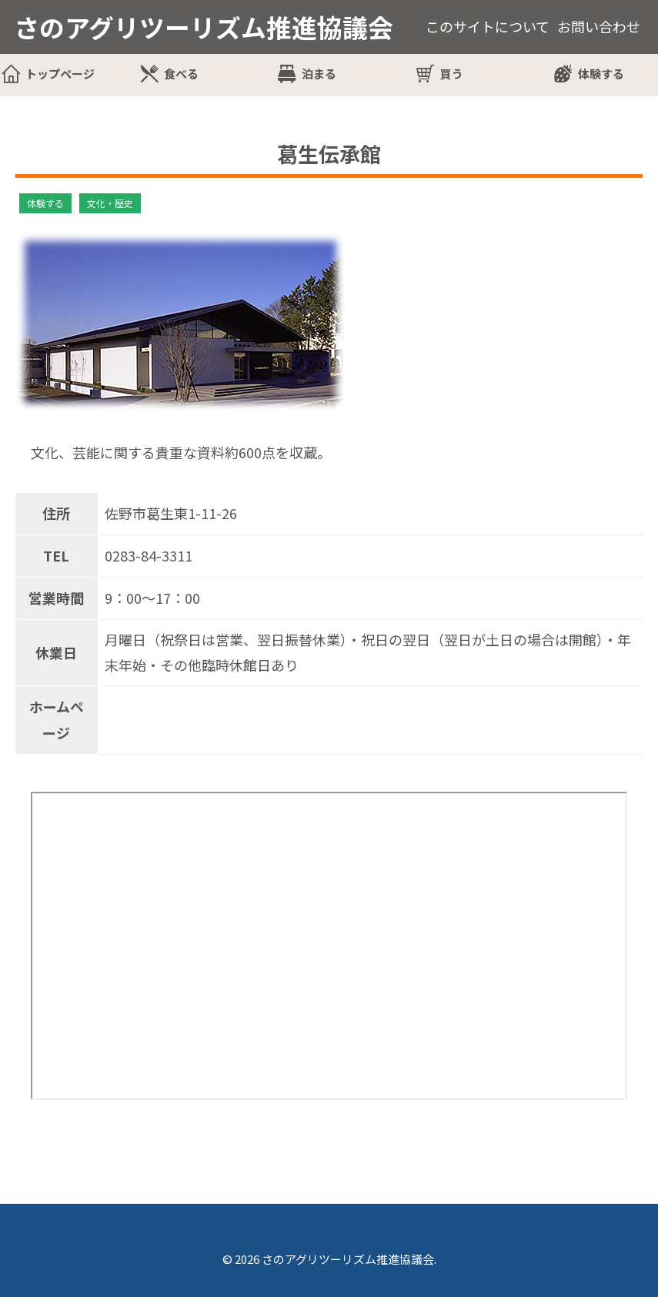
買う (451, 73)
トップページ (60, 73)
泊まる (319, 73)
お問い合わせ (598, 26)
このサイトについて (487, 26)
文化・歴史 (110, 202)
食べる (181, 73)
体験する (601, 73)
